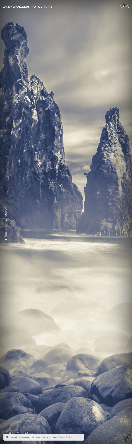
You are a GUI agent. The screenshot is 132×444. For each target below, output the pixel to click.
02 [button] (18, 433)
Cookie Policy (65, 437)
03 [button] (26, 433)
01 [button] (10, 433)
